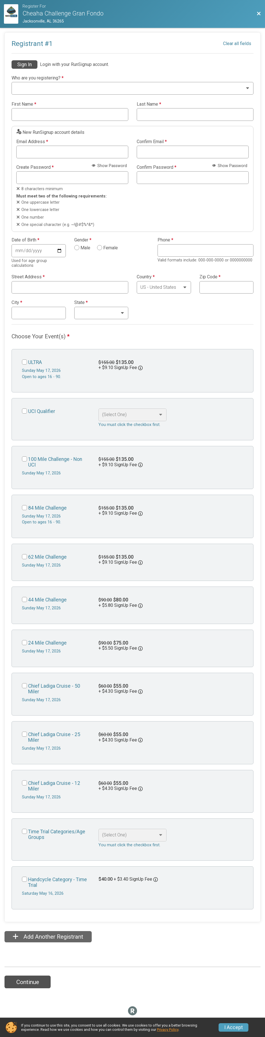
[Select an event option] (132, 414)
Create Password (35, 167)
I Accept (233, 1027)
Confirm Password (156, 167)
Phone (165, 240)
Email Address (32, 141)
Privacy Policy (167, 1029)
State (81, 302)
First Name (24, 104)
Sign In (24, 64)
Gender (82, 240)
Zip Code (210, 276)
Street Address (28, 276)
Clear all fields (237, 43)
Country (146, 276)
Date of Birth (25, 240)
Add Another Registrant (48, 936)
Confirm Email (152, 141)
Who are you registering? (38, 78)
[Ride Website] (13, 14)
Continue (27, 982)
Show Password (109, 165)
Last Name (149, 104)
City (17, 302)
